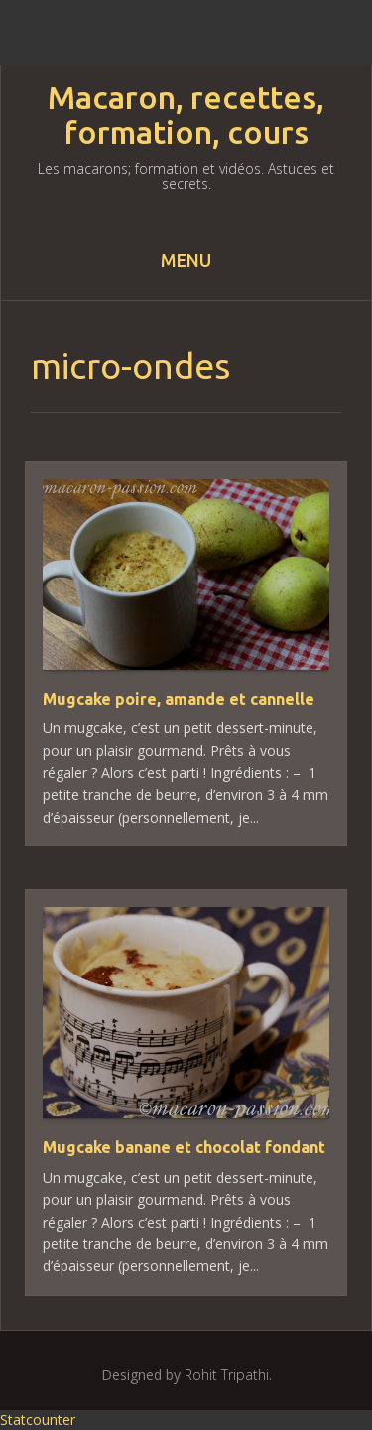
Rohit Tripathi (227, 1374)
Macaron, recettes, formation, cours (186, 115)
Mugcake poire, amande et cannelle (178, 699)
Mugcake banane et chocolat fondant (184, 1147)
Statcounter (37, 1419)
